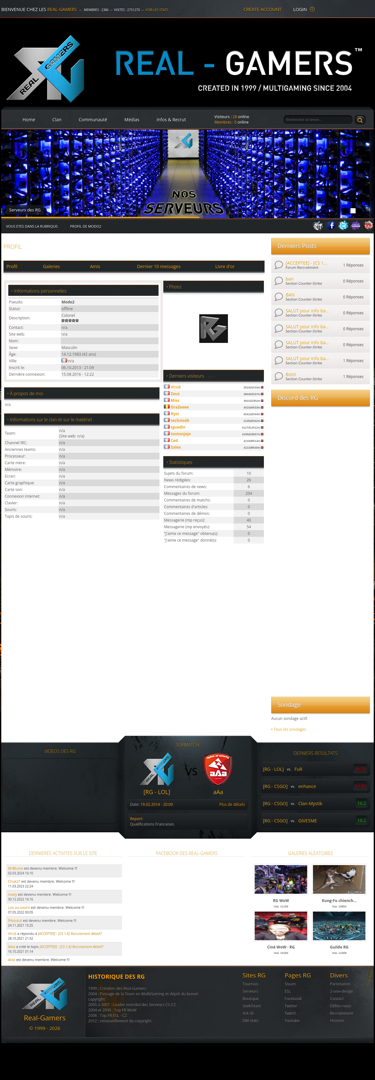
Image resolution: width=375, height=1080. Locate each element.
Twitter (291, 1006)
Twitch (290, 1013)
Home (29, 120)
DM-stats (250, 1020)
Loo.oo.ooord (19, 907)
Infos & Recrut (171, 120)
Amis (95, 266)
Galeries (51, 266)
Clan (57, 120)
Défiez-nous (340, 1006)
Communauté (93, 120)
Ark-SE (248, 1013)
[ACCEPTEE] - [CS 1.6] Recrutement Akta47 (71, 946)
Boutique (251, 998)
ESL (288, 991)
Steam (290, 984)
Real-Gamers (62, 9)
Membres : (226, 122)
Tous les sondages (290, 729)
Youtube (292, 1020)
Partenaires (340, 984)
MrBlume (15, 868)
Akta (11, 946)
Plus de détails (232, 804)
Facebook (293, 998)
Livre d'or (225, 266)
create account (262, 9)
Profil (11, 266)
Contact (337, 998)
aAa (218, 792)
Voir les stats (156, 10)
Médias (131, 120)
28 (235, 116)
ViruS (12, 933)
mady (12, 894)
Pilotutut (15, 920)
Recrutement (341, 1013)
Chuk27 (14, 881)
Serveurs (250, 991)
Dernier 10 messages (158, 266)
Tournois (250, 984)
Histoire (337, 1020)
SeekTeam (252, 1006)
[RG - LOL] (157, 792)
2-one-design (341, 991)
